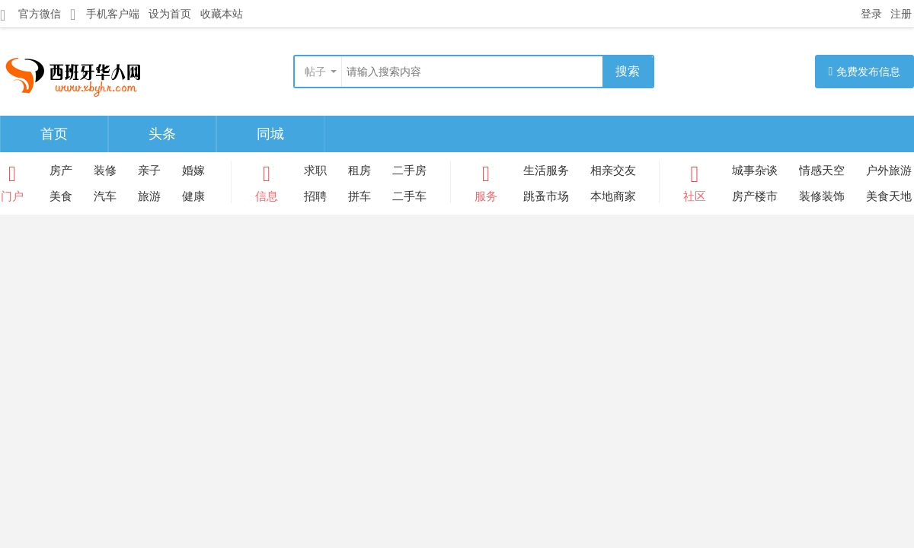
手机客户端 (104, 14)
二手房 (409, 170)
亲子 (149, 170)
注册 (901, 14)
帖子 (315, 71)
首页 (54, 134)
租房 (359, 170)
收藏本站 (221, 14)
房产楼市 (755, 196)
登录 (871, 14)
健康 (193, 196)
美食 (61, 196)
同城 (270, 134)
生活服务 (546, 170)
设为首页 (170, 14)
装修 (105, 170)
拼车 (359, 196)
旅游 (149, 196)
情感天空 (822, 170)
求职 (315, 170)
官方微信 (30, 14)
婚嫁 (193, 170)
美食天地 (889, 196)
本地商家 (613, 196)
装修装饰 (822, 196)
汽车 (105, 196)
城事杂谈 (755, 170)
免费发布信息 (865, 71)
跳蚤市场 (546, 196)
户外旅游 (889, 170)
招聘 (315, 196)
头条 (162, 134)
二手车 (409, 196)
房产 (61, 170)
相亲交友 (613, 170)
